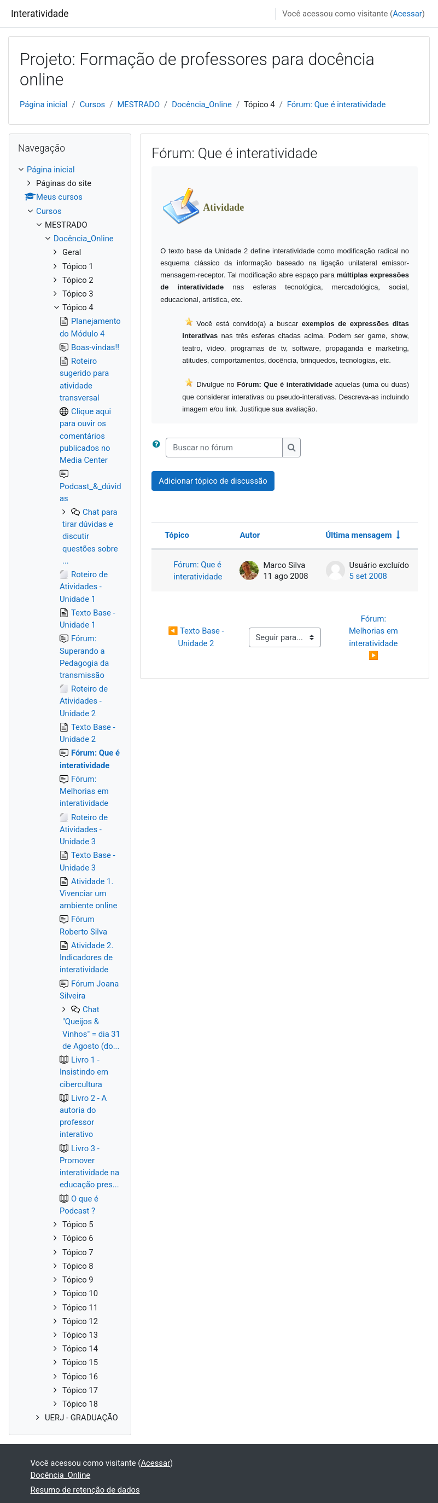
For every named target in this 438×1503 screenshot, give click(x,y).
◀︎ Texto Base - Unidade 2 (197, 637)
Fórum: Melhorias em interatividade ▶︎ (374, 637)
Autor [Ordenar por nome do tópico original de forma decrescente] (250, 535)
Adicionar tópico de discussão (213, 481)
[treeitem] (70, 794)
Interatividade (39, 13)
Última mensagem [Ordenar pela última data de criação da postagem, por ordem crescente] (359, 535)
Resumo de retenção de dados (85, 1490)
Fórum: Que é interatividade (336, 104)
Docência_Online (202, 104)
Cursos (93, 104)
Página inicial (44, 104)
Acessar (407, 14)
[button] (158, 447)
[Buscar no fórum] (224, 447)
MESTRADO (138, 104)
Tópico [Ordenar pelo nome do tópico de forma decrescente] (177, 535)
